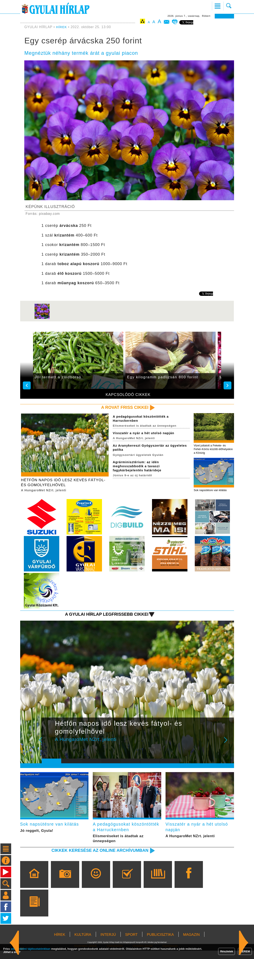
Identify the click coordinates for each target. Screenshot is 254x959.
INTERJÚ (108, 943)
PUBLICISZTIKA (160, 943)
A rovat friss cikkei (123, 407)
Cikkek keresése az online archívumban (97, 858)
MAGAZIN (191, 943)
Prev (48, 744)
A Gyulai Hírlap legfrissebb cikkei (104, 615)
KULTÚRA (83, 943)
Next (228, 744)
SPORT (131, 943)
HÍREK (61, 27)
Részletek (226, 951)
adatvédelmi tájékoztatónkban (30, 948)
